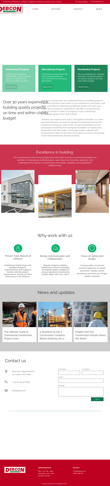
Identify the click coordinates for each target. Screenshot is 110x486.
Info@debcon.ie (19, 390)
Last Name (85, 369)
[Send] (97, 399)
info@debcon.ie (97, 2)
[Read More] (11, 87)
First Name (62, 369)
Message (62, 385)
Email (60, 377)
